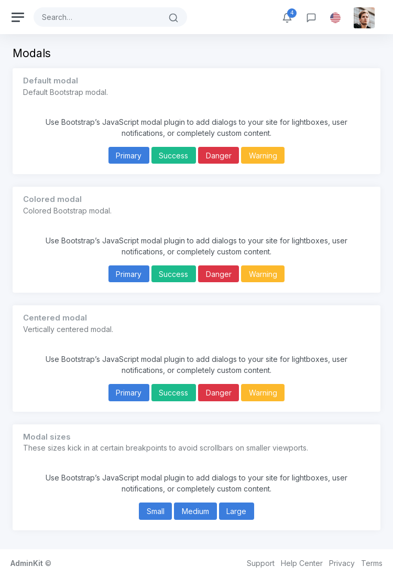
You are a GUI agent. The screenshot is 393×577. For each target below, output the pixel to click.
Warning (263, 155)
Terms (372, 563)
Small (156, 511)
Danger (219, 155)
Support (261, 563)
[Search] (97, 17)
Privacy (342, 563)
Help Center (302, 563)
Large (236, 511)
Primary (128, 155)
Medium (195, 511)
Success (173, 155)
